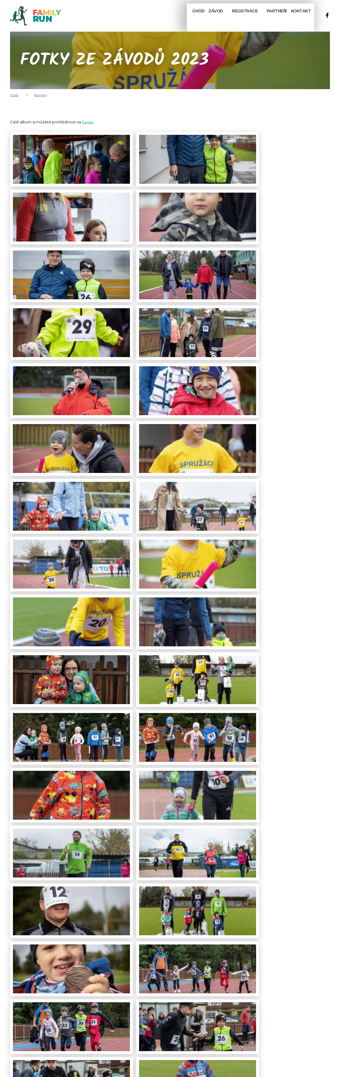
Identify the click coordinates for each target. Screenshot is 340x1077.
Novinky (40, 95)
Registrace (245, 15)
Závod (216, 15)
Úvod (192, 15)
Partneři (274, 15)
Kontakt (301, 15)
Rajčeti (88, 122)
